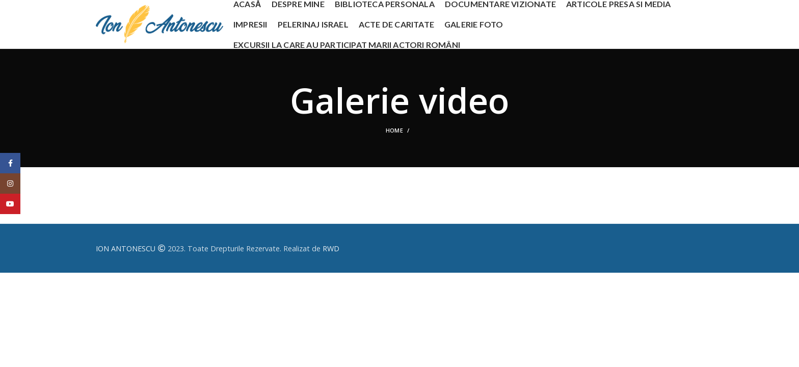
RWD (331, 248)
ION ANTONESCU (125, 248)
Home (394, 130)
